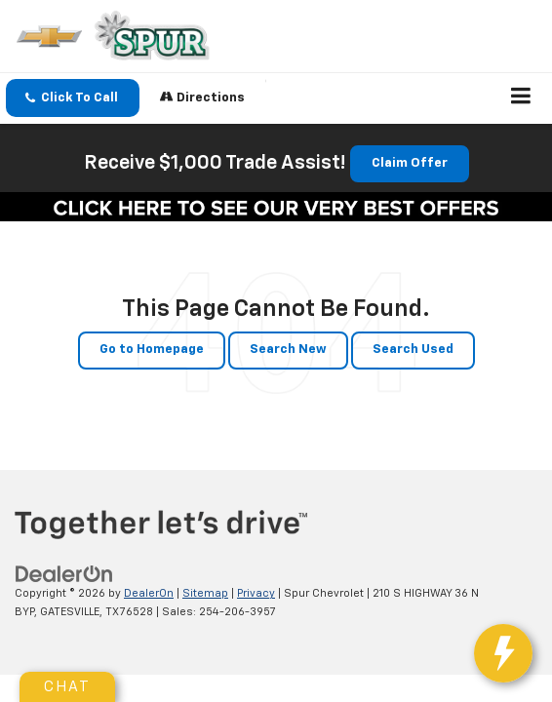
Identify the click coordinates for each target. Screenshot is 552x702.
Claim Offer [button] (410, 163)
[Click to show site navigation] (521, 98)
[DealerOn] (64, 574)
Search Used (413, 349)
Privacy (256, 593)
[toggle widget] (511, 663)
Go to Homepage (151, 349)
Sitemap (205, 593)
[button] (72, 98)
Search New (288, 349)
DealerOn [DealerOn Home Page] (149, 593)
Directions (202, 97)
